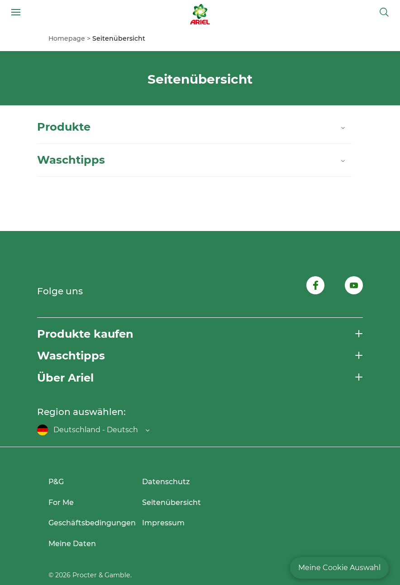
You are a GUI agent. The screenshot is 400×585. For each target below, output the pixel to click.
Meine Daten (72, 543)
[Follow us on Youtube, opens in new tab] (354, 286)
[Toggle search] (384, 12)
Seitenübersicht (171, 502)
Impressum (163, 523)
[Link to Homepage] (200, 12)
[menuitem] (70, 38)
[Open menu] (15, 12)
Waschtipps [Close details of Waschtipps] (192, 160)
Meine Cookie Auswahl (339, 567)
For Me (61, 502)
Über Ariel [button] (65, 377)
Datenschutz (166, 481)
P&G (56, 481)
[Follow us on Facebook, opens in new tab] (315, 286)
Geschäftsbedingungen (92, 523)
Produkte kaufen (85, 333)
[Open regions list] (93, 430)
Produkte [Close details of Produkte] (192, 127)
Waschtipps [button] (71, 355)
